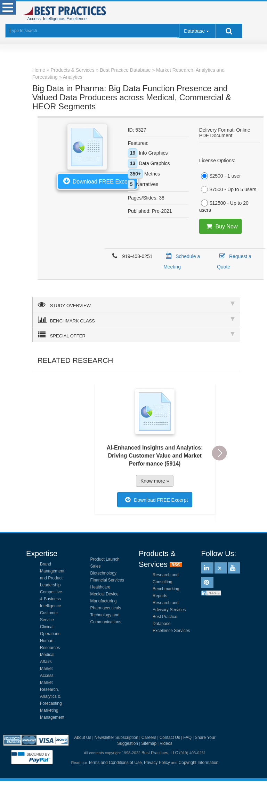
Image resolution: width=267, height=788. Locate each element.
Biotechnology (103, 573)
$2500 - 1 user (220, 175)
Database (194, 31)
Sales (95, 566)
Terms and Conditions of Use (115, 762)
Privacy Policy (157, 762)
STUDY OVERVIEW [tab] (136, 304)
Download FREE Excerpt (97, 181)
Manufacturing (103, 601)
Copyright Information (199, 762)
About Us (82, 737)
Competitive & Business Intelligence (51, 599)
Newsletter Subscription (116, 737)
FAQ (187, 737)
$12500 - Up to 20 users (224, 206)
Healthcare (100, 587)
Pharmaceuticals (105, 608)
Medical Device (104, 594)
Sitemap (148, 743)
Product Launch (105, 559)
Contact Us (170, 737)
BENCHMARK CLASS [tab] (136, 319)
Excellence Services (171, 630)
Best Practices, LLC (159, 752)
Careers (148, 737)
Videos (166, 743)
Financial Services (107, 580)
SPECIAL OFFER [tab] (136, 334)
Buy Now (220, 226)
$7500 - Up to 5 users (228, 189)
